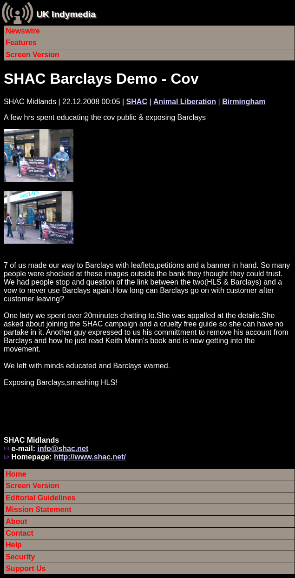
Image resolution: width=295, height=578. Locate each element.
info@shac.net (62, 448)
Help (14, 545)
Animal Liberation (184, 102)
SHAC (136, 102)
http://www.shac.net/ (90, 457)
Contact (19, 533)
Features (21, 43)
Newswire (23, 31)
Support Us (26, 568)
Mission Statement (38, 509)
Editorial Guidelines (40, 498)
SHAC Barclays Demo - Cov (101, 78)
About (16, 521)
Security (20, 557)
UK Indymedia (66, 14)
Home (16, 474)
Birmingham (243, 102)
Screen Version (32, 55)
